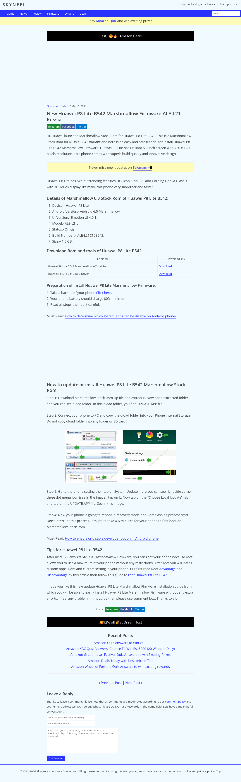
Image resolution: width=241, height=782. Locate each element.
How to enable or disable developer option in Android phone (112, 538)
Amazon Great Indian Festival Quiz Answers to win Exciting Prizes (120, 654)
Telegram (54, 126)
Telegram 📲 (142, 167)
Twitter (81, 126)
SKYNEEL (14, 4)
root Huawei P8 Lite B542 (147, 575)
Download (165, 266)
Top (218, 776)
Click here (103, 292)
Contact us (69, 776)
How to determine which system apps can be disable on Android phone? (121, 316)
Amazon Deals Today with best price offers (120, 660)
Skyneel (41, 776)
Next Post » (134, 682)
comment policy (175, 701)
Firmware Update (58, 106)
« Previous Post (110, 682)
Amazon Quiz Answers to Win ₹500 (120, 642)
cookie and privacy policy (199, 776)
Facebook (68, 126)
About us (54, 776)
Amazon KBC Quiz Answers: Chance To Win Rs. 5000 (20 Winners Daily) (120, 648)
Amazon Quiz (106, 21)
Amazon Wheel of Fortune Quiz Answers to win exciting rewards (120, 666)
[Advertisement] (120, 72)
